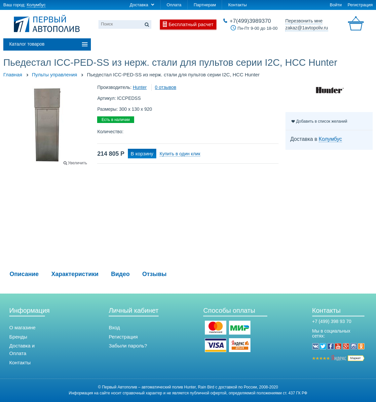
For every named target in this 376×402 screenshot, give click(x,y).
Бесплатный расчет (191, 24)
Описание (24, 274)
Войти (336, 4)
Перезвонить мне (303, 20)
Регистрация (360, 4)
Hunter (140, 87)
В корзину (142, 153)
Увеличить (77, 163)
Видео (120, 274)
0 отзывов (165, 87)
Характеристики (74, 274)
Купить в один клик (180, 153)
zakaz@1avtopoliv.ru (306, 27)
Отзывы (154, 274)
